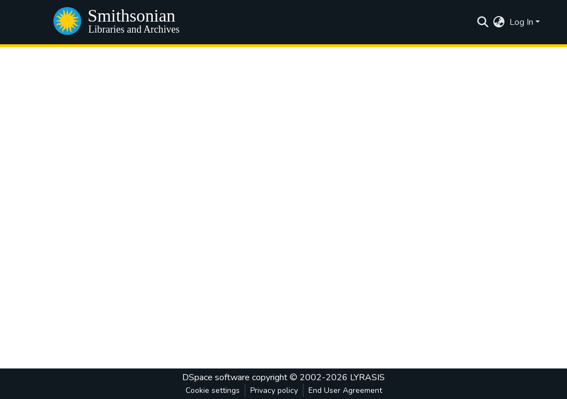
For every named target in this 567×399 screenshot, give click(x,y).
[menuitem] (499, 22)
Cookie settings (212, 390)
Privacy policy (274, 390)
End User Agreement (345, 390)
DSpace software (216, 377)
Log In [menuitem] (521, 22)
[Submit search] (483, 22)
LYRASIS (367, 377)
